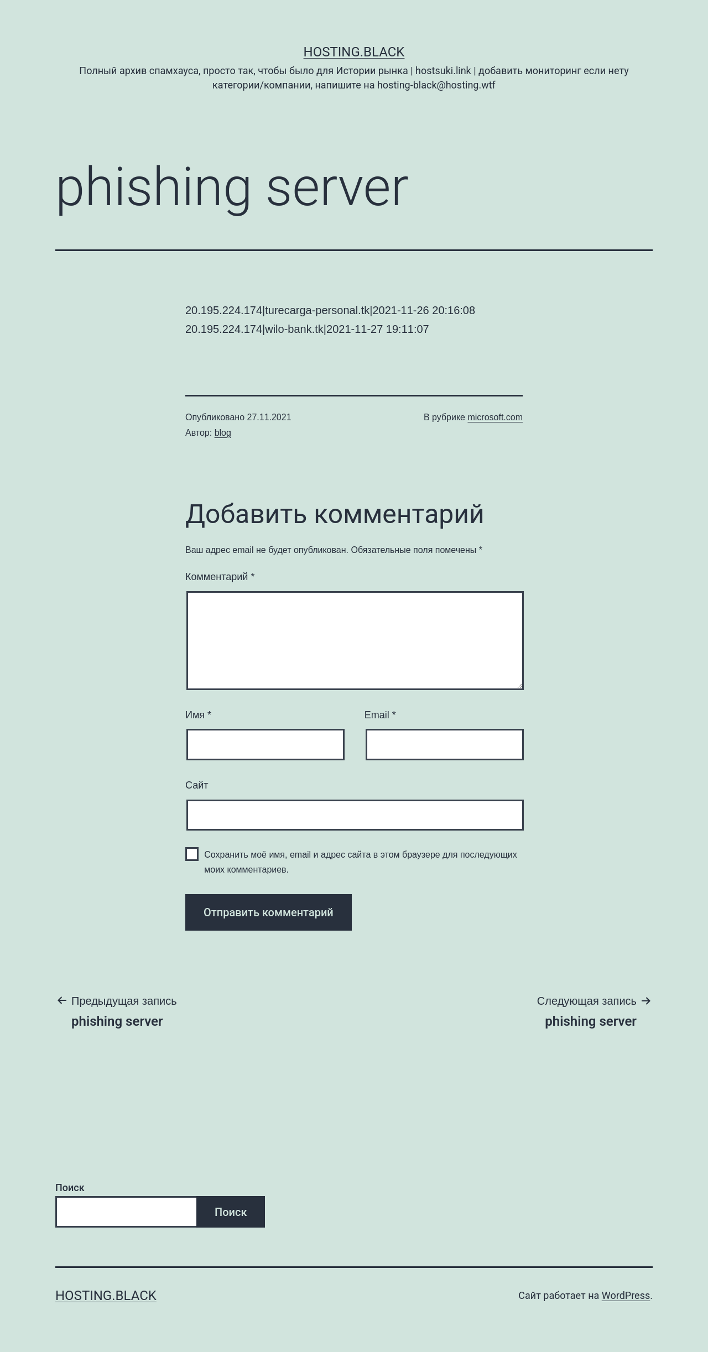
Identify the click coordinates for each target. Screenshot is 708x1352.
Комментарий (219, 576)
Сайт (197, 785)
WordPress (626, 1295)
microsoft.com (495, 417)
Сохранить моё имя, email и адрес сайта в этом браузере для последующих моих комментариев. (360, 862)
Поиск (70, 1187)
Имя (198, 715)
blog (223, 432)
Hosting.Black (354, 52)
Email (380, 715)
